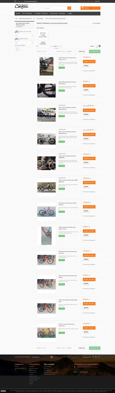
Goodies (70, 13)
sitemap (31, 383)
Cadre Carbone (43, 43)
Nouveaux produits (33, 368)
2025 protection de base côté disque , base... (67, 228)
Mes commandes (48, 366)
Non (18, 50)
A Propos (31, 381)
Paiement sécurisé (33, 379)
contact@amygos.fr (84, 372)
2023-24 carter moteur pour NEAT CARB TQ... (68, 180)
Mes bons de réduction (49, 374)
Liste (99, 46)
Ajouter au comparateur (89, 70)
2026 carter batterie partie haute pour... (68, 300)
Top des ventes (32, 370)
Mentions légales (33, 376)
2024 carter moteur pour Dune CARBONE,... (67, 156)
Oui (18, 48)
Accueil (18, 13)
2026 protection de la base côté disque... (68, 276)
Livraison (31, 374)
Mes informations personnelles (51, 372)
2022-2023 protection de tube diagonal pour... (67, 108)
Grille (97, 46)
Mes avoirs (46, 368)
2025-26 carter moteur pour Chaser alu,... (66, 324)
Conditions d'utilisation (34, 378)
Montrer (55, 46)
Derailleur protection (41, 13)
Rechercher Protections (57, 13)
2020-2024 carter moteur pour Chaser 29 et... (67, 58)
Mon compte (49, 364)
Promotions (32, 366)
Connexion (97, 1)
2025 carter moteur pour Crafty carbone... (67, 203)
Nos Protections (27, 13)
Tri (37, 46)
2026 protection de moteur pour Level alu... (68, 252)
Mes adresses (47, 370)
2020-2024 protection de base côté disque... (67, 82)
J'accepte (3, 391)
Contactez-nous (89, 1)
